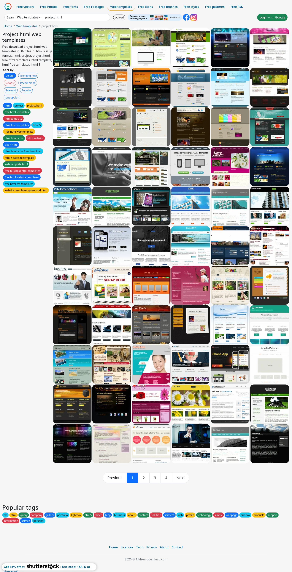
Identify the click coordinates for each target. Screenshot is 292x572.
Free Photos (48, 7)
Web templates (121, 7)
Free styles (191, 7)
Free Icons (145, 7)
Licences (127, 547)
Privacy (151, 547)
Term (139, 547)
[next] (180, 478)
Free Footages (94, 7)
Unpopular (11, 97)
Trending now (28, 75)
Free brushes (168, 7)
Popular (26, 90)
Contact (177, 547)
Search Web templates (22, 17)
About (164, 547)
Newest (10, 83)
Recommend (28, 83)
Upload (119, 17)
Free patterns (215, 7)
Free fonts (70, 7)
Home (8, 26)
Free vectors (25, 7)
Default (9, 75)
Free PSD (237, 7)
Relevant (10, 90)
